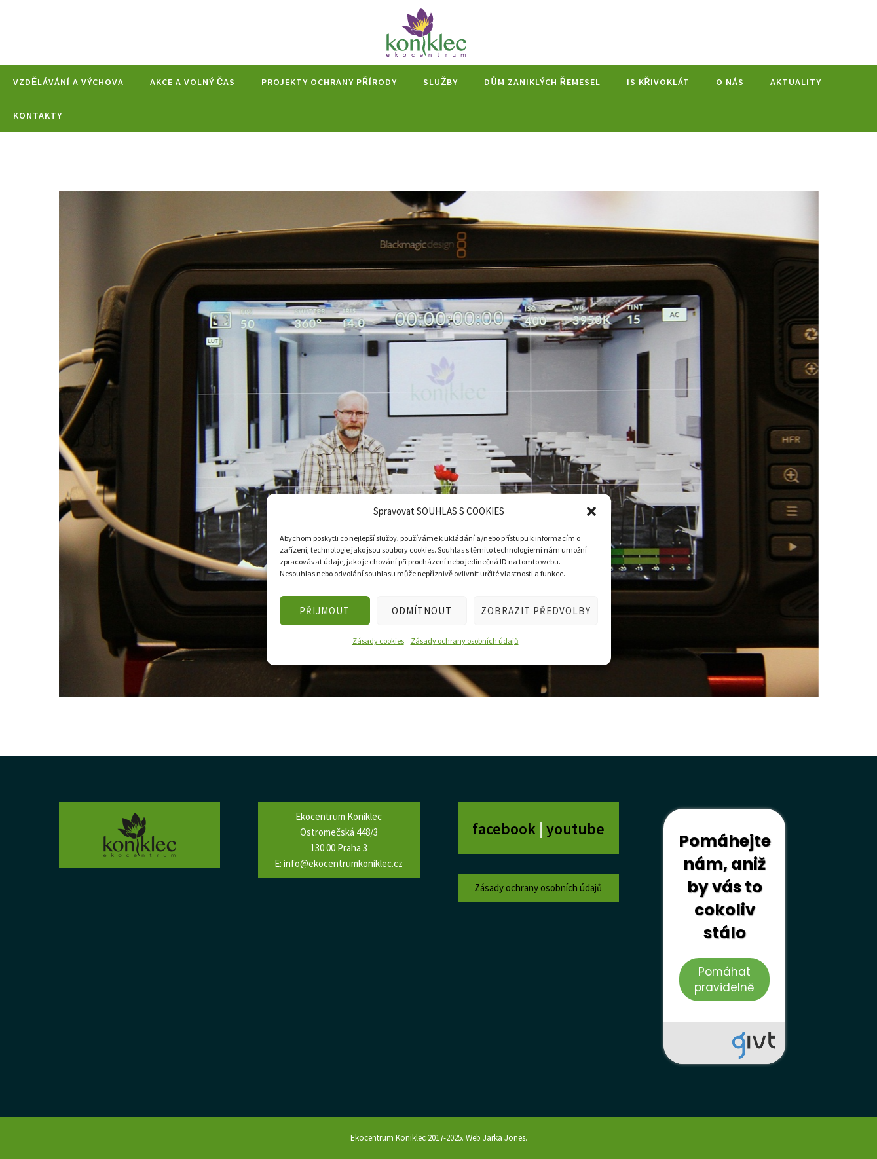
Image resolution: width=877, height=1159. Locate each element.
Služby (440, 82)
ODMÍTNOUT (422, 610)
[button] (591, 511)
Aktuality (795, 82)
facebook (505, 829)
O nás (730, 82)
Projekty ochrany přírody (329, 82)
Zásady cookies (378, 641)
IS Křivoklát (658, 82)
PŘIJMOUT (324, 610)
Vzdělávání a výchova (68, 82)
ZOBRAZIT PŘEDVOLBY (536, 610)
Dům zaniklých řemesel (542, 82)
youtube (575, 829)
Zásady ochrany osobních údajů (465, 641)
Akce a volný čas (192, 82)
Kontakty (37, 115)
